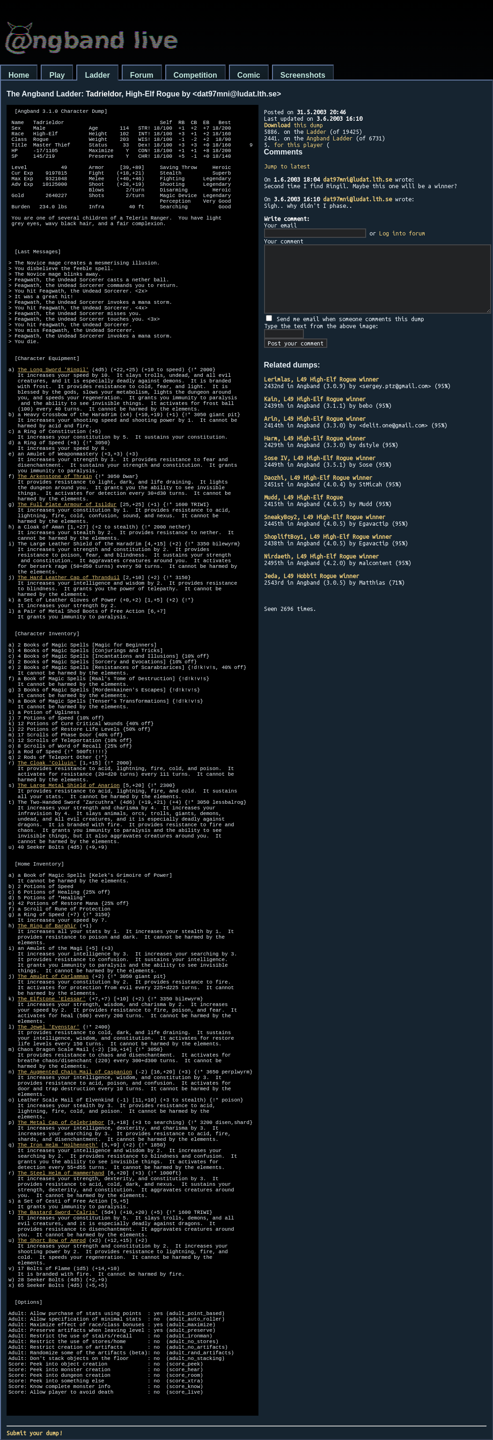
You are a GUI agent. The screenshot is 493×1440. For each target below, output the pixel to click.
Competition (195, 75)
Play (57, 75)
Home (18, 75)
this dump (293, 125)
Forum (142, 75)
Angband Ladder (330, 138)
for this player (298, 144)
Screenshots (302, 75)
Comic (248, 75)
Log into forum (402, 233)
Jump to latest (287, 166)
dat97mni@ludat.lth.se (357, 179)
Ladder (97, 75)
